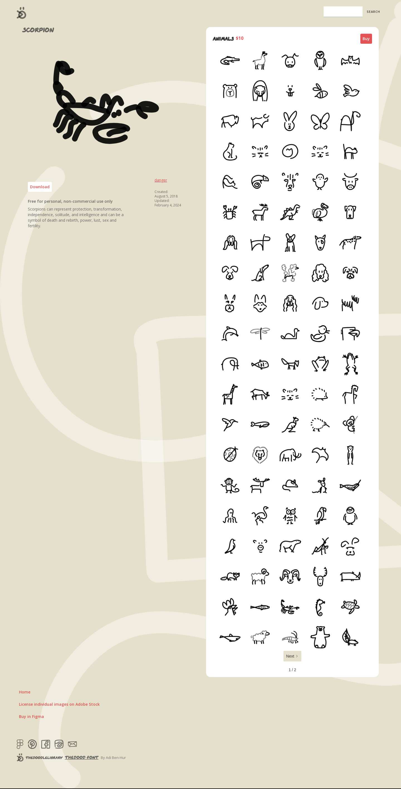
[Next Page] (292, 656)
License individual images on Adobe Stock (59, 704)
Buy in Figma (31, 716)
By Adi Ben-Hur (113, 757)
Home (24, 692)
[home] (21, 13)
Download (40, 186)
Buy (366, 38)
